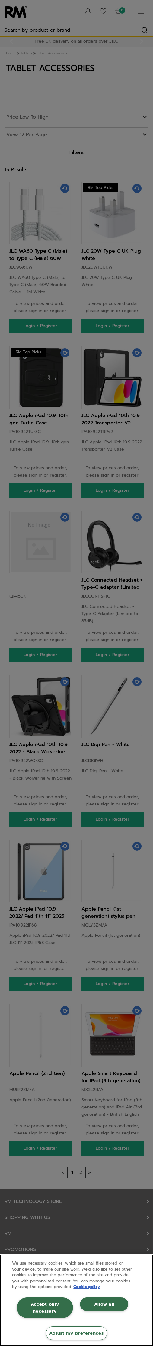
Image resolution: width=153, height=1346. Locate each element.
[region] (76, 1300)
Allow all (104, 1304)
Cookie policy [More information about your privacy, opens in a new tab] (86, 1287)
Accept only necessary (45, 1307)
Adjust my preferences (76, 1333)
